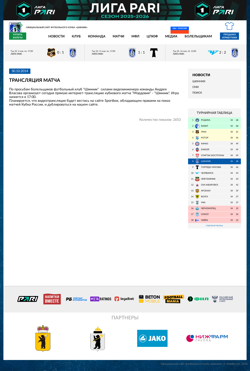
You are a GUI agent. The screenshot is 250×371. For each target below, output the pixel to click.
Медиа (149, 38)
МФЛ (113, 38)
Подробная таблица (214, 228)
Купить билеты (232, 38)
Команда (74, 38)
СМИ (195, 89)
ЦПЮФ (130, 38)
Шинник (198, 83)
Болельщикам (176, 38)
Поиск (197, 95)
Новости (34, 38)
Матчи (96, 38)
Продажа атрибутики (207, 38)
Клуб (54, 38)
